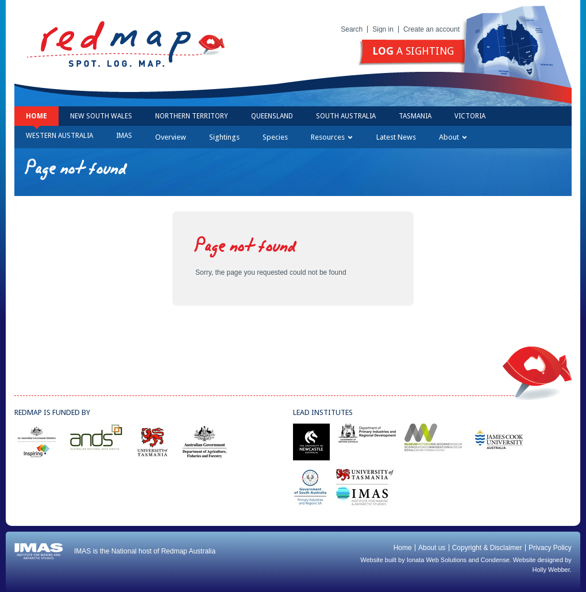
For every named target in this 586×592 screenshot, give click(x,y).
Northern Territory (191, 116)
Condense (495, 559)
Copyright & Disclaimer (487, 548)
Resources (331, 137)
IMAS (124, 136)
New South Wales (101, 116)
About (453, 137)
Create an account (431, 29)
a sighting (413, 51)
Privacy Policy (550, 548)
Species (275, 137)
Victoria (469, 116)
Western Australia (59, 136)
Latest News (396, 137)
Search (352, 29)
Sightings (224, 137)
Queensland (272, 116)
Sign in (383, 29)
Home (36, 116)
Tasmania (415, 116)
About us (431, 548)
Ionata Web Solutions (437, 559)
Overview (170, 137)
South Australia (346, 116)
